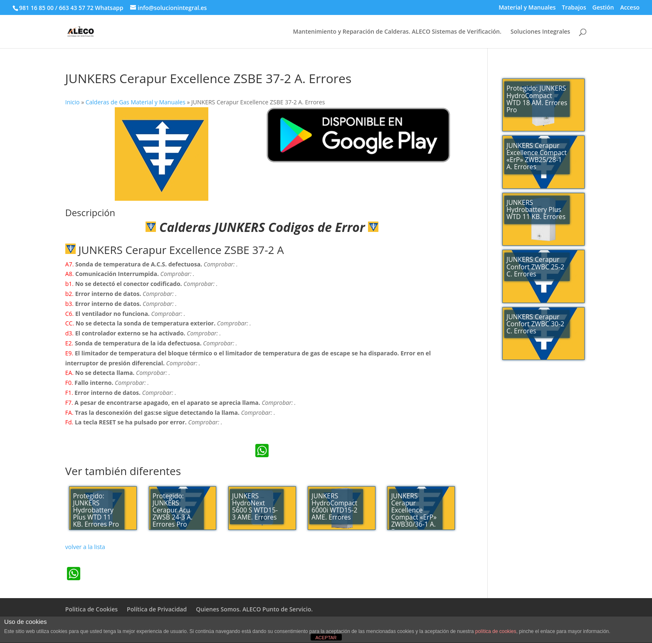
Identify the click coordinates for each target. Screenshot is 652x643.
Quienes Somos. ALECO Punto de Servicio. (254, 609)
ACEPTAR (325, 637)
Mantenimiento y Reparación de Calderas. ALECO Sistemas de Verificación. (397, 32)
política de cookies (495, 631)
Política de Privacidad (157, 609)
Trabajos (574, 8)
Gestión (603, 8)
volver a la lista (85, 547)
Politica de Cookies (91, 609)
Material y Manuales (527, 8)
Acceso (630, 8)
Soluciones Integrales (540, 32)
